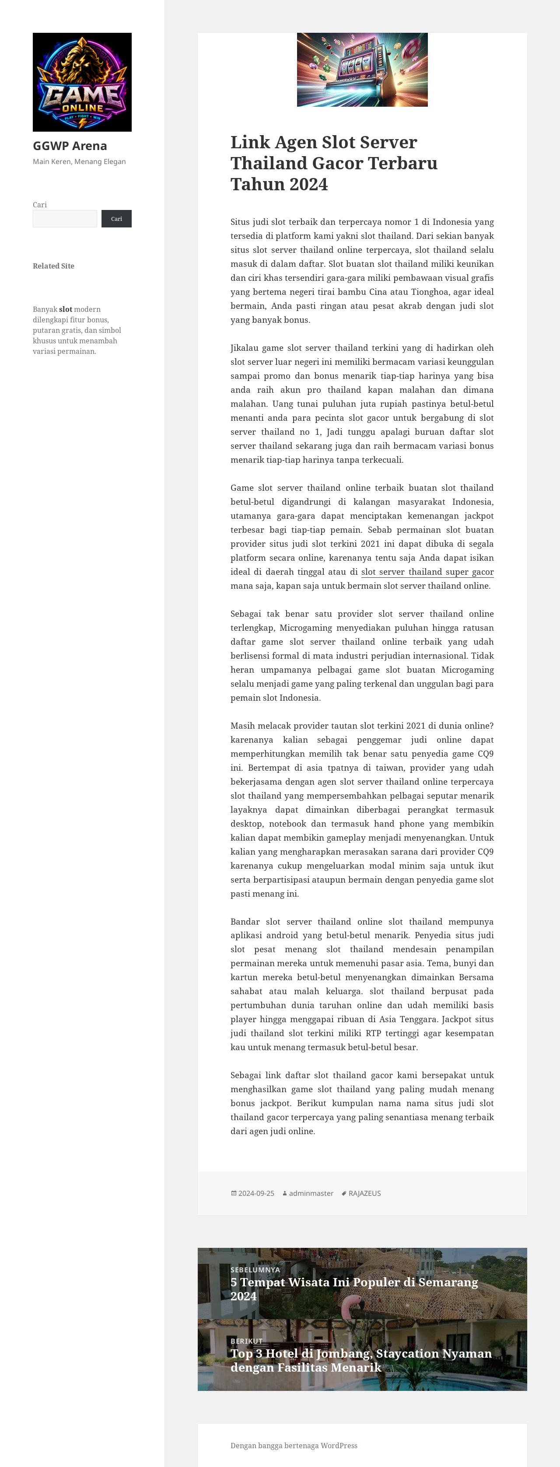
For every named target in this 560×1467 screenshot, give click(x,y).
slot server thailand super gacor (427, 571)
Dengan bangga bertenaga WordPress (294, 1445)
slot (65, 309)
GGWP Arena (70, 145)
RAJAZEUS (365, 1193)
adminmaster (311, 1193)
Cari (40, 205)
